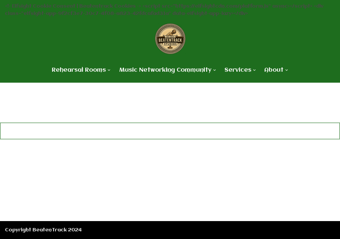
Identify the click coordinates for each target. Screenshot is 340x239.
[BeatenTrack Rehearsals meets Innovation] (170, 39)
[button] (109, 70)
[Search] (162, 130)
